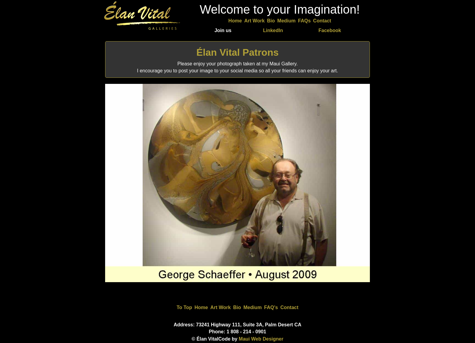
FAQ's (271, 307)
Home (235, 20)
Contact (322, 20)
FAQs (304, 20)
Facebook (329, 30)
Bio (271, 20)
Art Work (254, 20)
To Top (184, 307)
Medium (286, 20)
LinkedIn (273, 30)
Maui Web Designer (261, 338)
